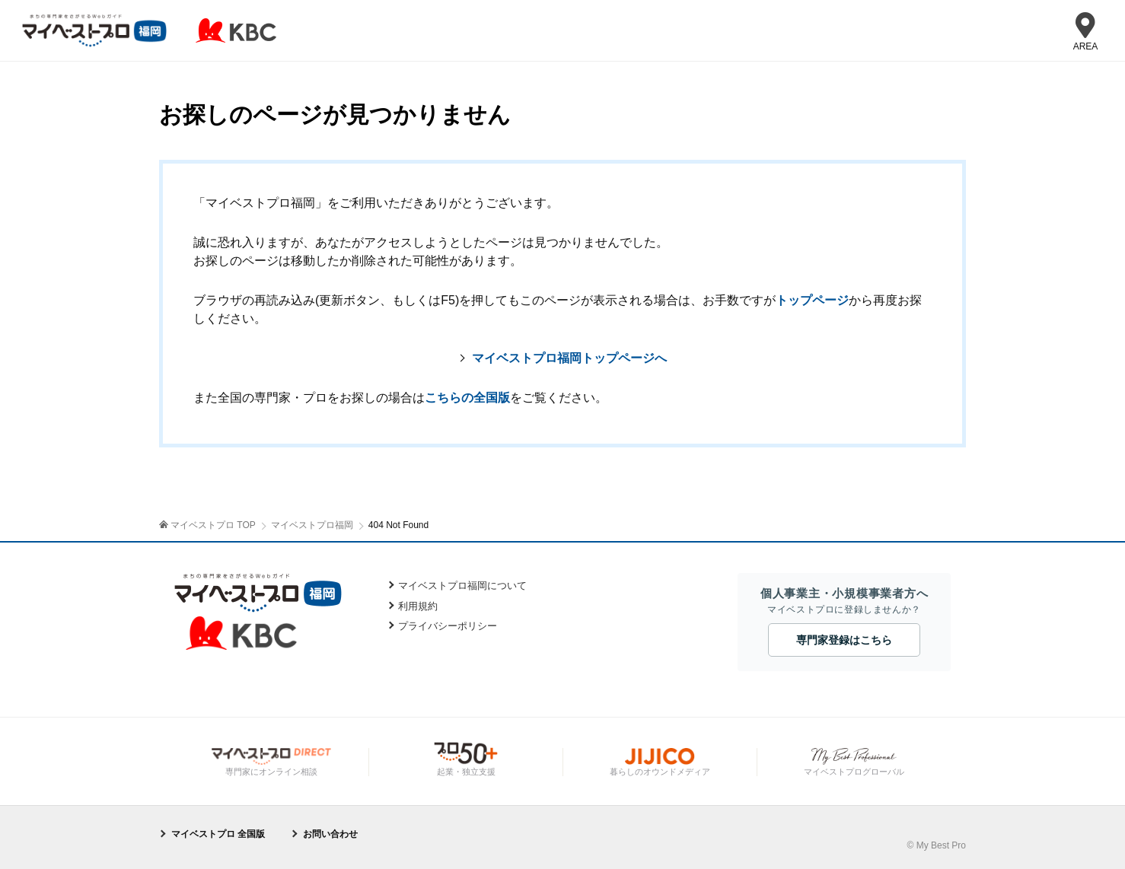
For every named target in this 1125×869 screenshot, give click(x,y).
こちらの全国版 (467, 397)
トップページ (812, 300)
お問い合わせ (330, 834)
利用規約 (418, 606)
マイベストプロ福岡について (462, 585)
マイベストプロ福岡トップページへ (569, 358)
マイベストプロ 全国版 (218, 834)
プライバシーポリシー (447, 626)
